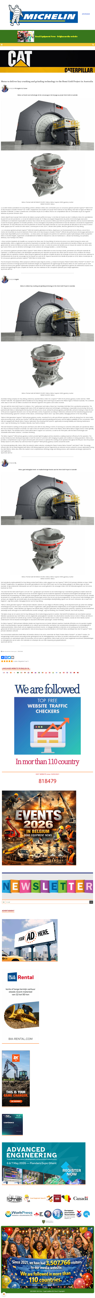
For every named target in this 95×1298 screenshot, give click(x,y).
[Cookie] (4, 1294)
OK (91, 902)
